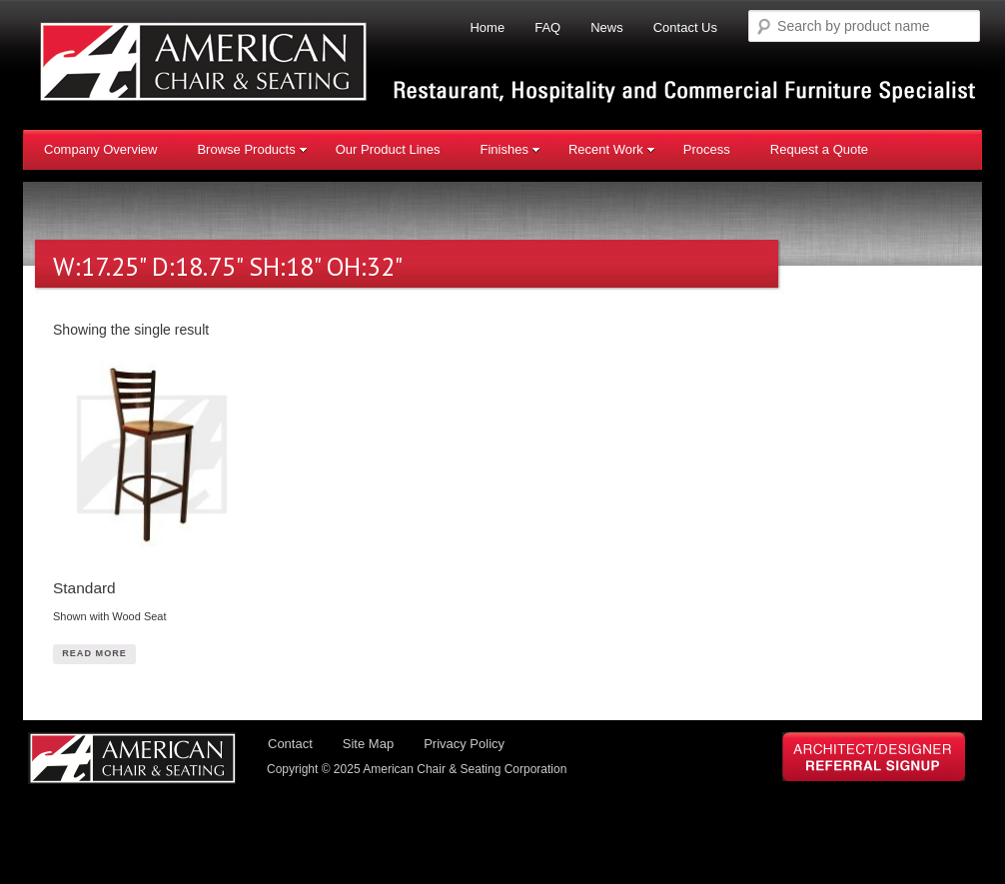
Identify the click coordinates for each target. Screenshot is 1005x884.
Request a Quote (819, 149)
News (606, 27)
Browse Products (252, 149)
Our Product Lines (388, 149)
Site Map (368, 754)
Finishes (509, 149)
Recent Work (611, 149)
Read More (97, 660)
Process (706, 149)
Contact (290, 754)
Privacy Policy (464, 754)
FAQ (547, 27)
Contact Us (685, 27)
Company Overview (100, 149)
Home (487, 27)
